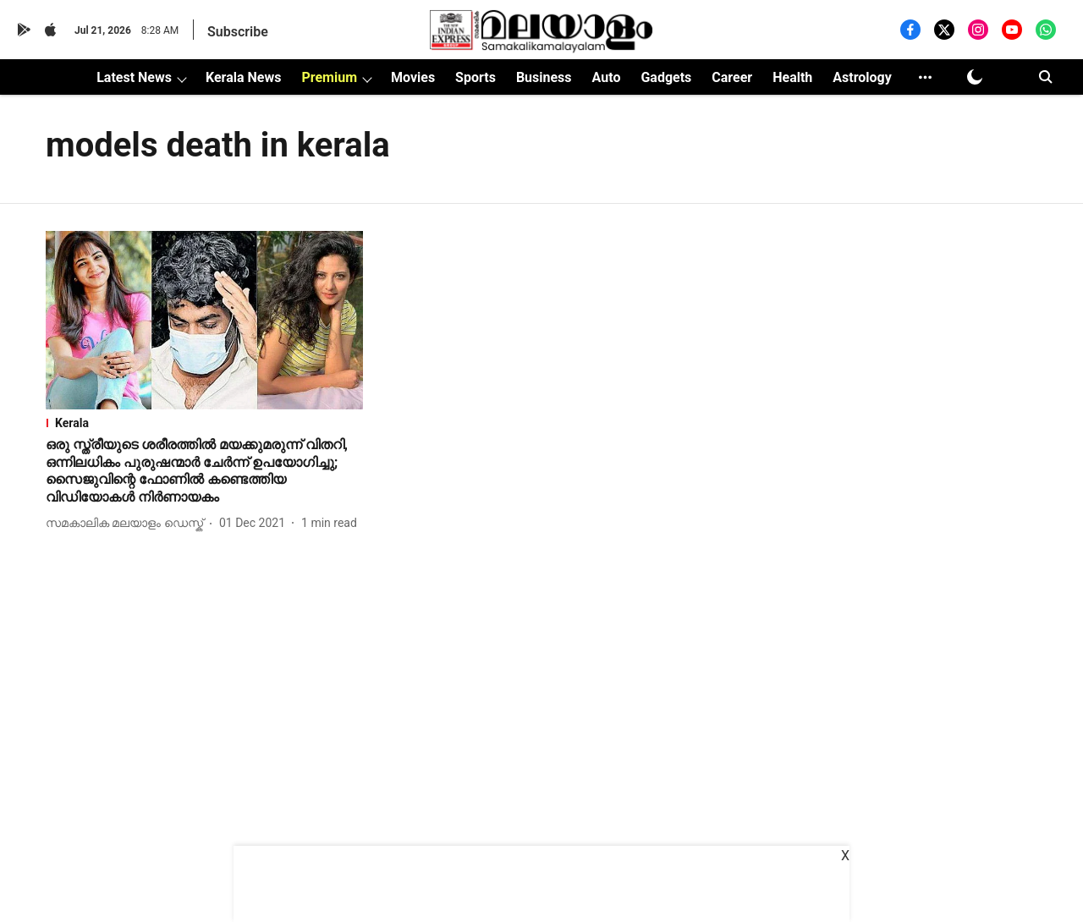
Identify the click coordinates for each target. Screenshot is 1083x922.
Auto (606, 77)
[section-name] (204, 423)
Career (732, 77)
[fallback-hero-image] (204, 320)
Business (544, 77)
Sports (475, 77)
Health (792, 77)
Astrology (862, 77)
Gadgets (665, 77)
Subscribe (237, 32)
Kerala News (243, 77)
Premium (329, 77)
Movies (413, 77)
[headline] (204, 471)
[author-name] (128, 523)
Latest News (134, 77)
